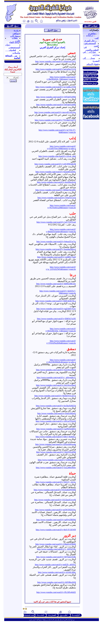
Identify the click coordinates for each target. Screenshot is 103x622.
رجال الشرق (90, 40)
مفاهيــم (92, 33)
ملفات (15, 38)
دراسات (89, 35)
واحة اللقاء (14, 42)
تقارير (17, 40)
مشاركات (14, 36)
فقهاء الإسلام (93, 64)
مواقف (16, 33)
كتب (97, 38)
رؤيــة (16, 30)
